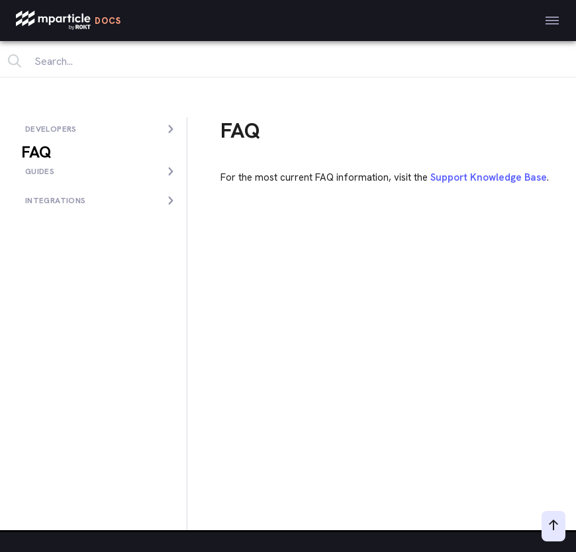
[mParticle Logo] (68, 20)
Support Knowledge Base (488, 177)
